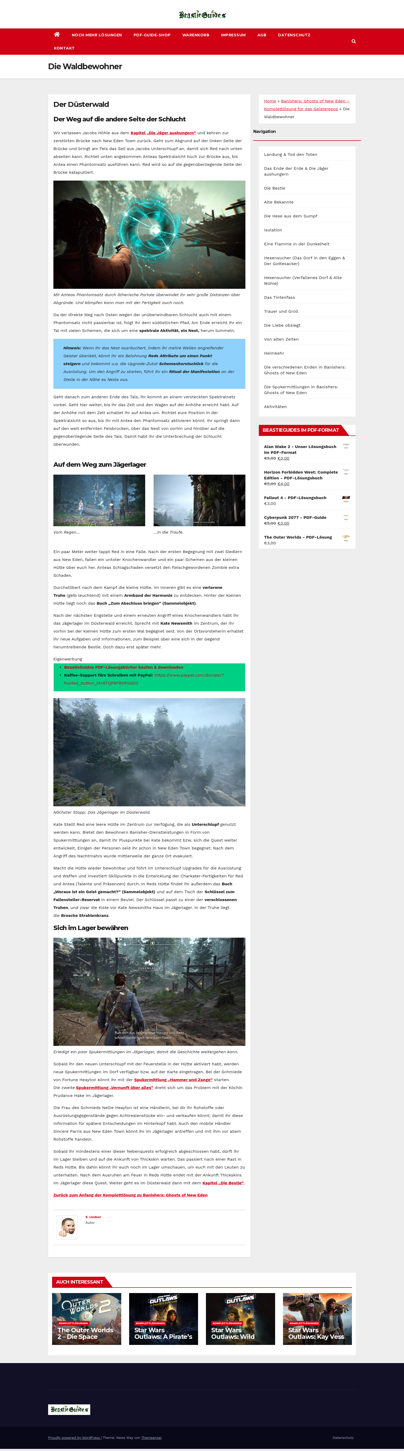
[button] (354, 41)
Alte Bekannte (279, 202)
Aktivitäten (275, 406)
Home (270, 100)
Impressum (233, 35)
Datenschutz (294, 35)
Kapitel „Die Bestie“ (223, 1182)
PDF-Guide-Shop (152, 35)
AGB (262, 35)
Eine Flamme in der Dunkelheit (297, 243)
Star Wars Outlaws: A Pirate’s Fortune (163, 1336)
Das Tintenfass (279, 297)
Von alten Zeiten (281, 339)
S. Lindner (93, 1217)
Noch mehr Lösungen (97, 35)
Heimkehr (274, 353)
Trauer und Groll (281, 311)
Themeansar (151, 1438)
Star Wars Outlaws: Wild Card (232, 1336)
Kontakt (64, 48)
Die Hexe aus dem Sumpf (290, 215)
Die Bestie (274, 188)
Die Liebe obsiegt (282, 325)
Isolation (273, 229)
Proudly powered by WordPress (74, 1438)
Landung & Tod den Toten (290, 154)
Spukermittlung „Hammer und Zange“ (173, 1079)
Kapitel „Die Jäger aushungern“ (163, 132)
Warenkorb (196, 35)
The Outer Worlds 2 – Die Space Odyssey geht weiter (85, 1340)
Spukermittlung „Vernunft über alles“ (114, 1087)
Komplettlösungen (73, 1323)
